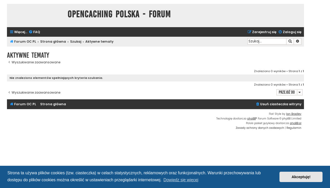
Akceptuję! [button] (301, 177)
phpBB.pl (295, 123)
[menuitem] (34, 32)
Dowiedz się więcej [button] (180, 180)
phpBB (251, 119)
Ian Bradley (293, 114)
